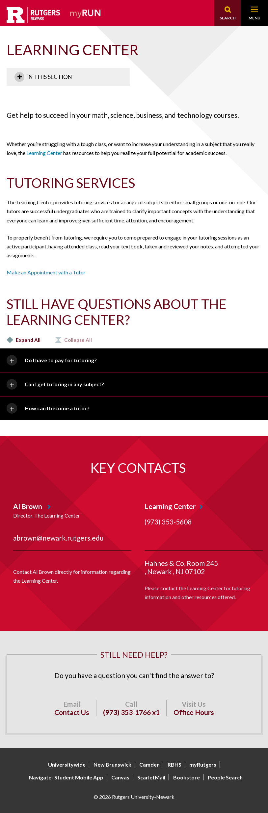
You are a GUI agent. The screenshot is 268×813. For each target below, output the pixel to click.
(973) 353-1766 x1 (131, 712)
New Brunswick (112, 764)
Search (228, 17)
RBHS (174, 764)
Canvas (120, 777)
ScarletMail (151, 777)
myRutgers (202, 764)
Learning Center (44, 153)
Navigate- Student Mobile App (66, 777)
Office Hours (194, 712)
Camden (149, 764)
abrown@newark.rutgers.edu (58, 538)
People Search (225, 777)
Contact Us (71, 712)
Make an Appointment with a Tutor (46, 272)
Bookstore (186, 777)
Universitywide (67, 764)
